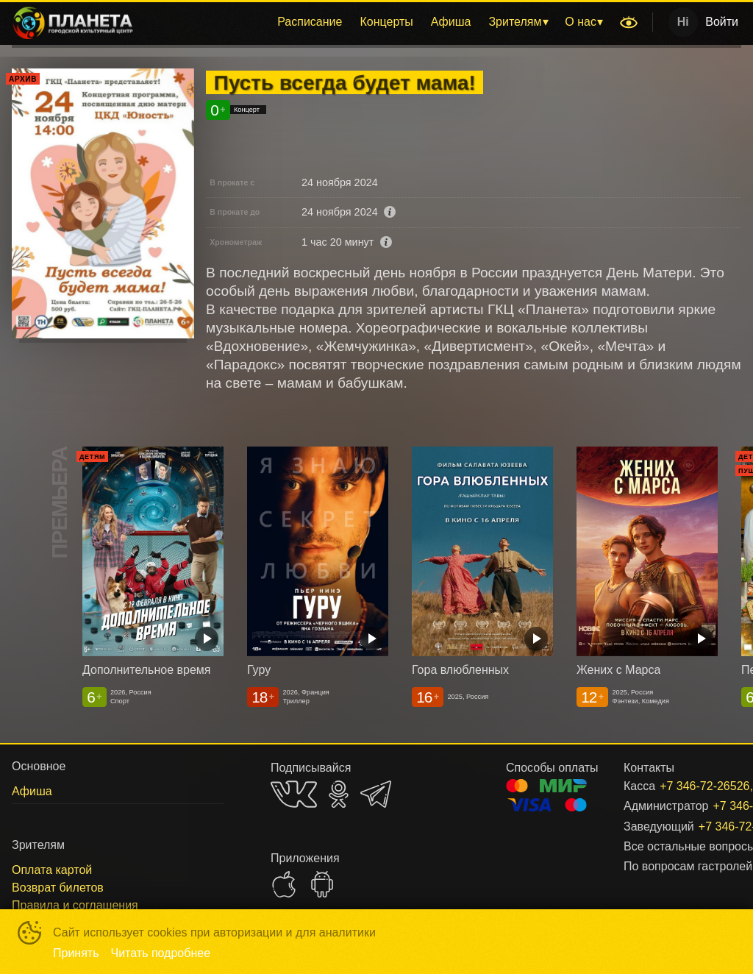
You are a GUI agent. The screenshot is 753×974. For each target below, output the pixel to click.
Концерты (386, 21)
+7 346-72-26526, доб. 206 (683, 786)
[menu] (379, 22)
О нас (580, 21)
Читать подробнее (161, 953)
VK (294, 794)
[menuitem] (309, 22)
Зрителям (514, 21)
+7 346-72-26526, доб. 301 (702, 826)
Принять (76, 953)
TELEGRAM (375, 794)
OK (339, 794)
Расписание (309, 21)
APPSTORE (284, 884)
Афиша (451, 21)
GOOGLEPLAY (322, 884)
